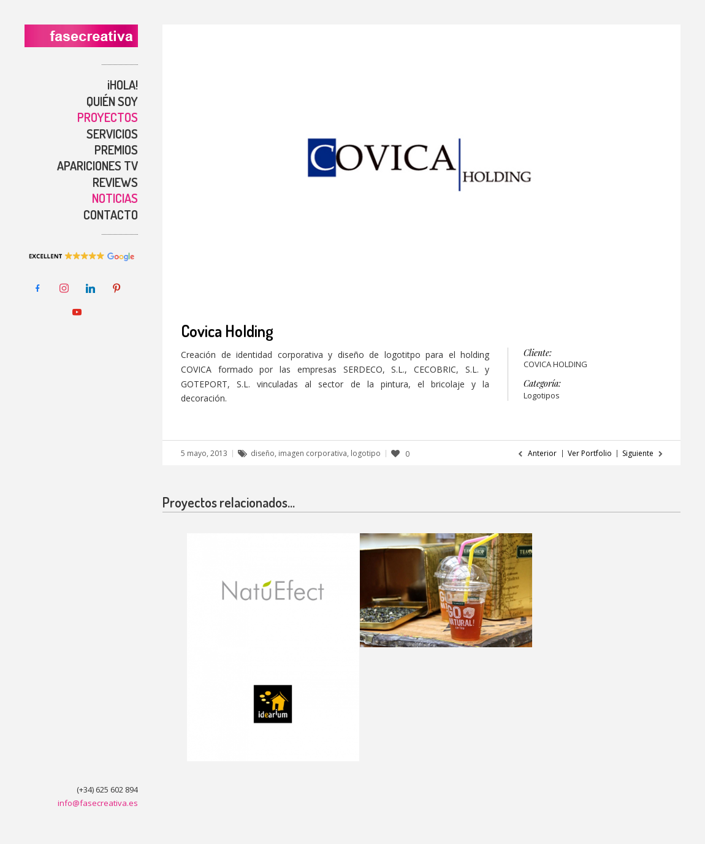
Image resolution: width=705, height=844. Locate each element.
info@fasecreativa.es (98, 802)
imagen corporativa (312, 453)
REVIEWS (115, 182)
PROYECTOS (107, 117)
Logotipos (542, 395)
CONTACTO (110, 214)
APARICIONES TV (97, 165)
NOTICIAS (115, 198)
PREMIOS (116, 150)
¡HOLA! (122, 85)
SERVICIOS (112, 134)
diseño (263, 453)
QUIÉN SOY (112, 101)
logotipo (366, 453)
